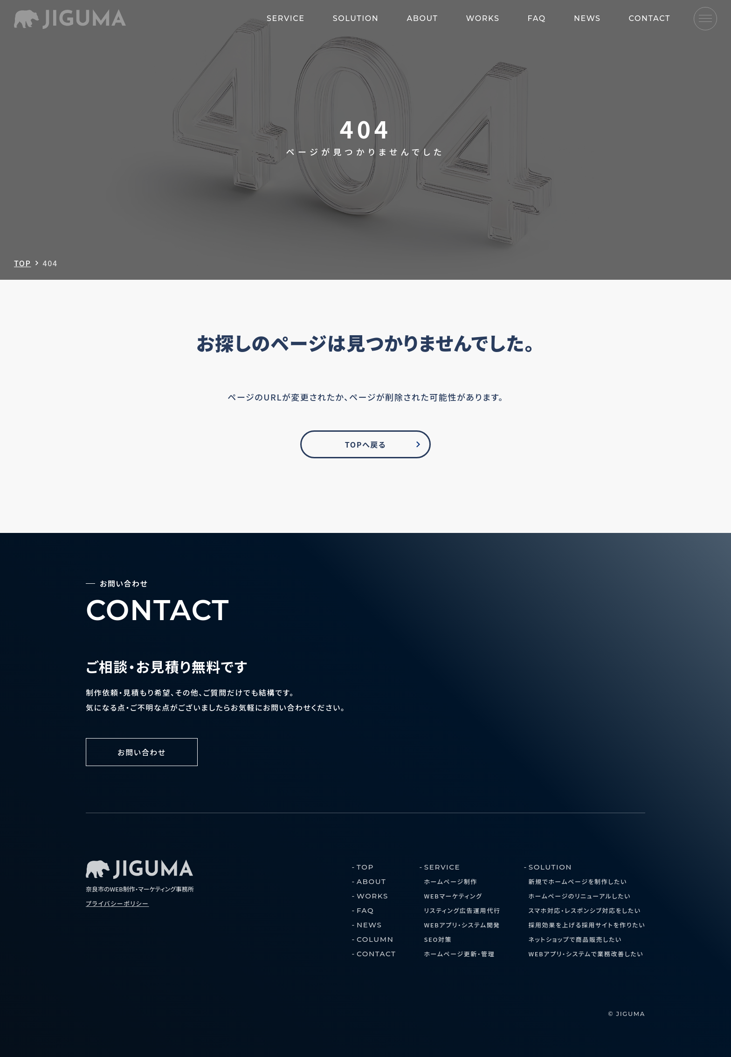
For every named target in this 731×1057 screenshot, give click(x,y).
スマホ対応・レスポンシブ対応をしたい (584, 910)
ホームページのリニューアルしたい (579, 895)
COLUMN (375, 939)
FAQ (536, 18)
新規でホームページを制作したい (577, 881)
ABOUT (422, 18)
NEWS (587, 18)
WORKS (483, 18)
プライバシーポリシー (117, 903)
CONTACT (649, 18)
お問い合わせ (141, 752)
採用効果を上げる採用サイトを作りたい (586, 924)
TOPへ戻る (365, 444)
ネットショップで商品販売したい (574, 939)
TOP (22, 263)
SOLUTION (356, 18)
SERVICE (286, 18)
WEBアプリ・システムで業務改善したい (585, 953)
